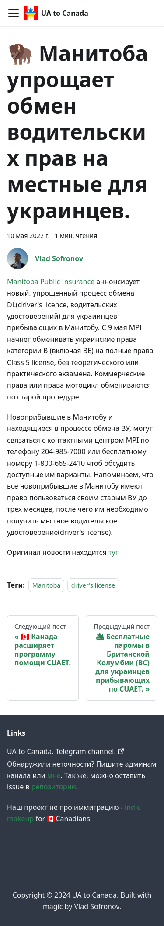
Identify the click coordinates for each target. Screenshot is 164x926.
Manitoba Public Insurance (50, 281)
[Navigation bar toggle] (13, 13)
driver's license (93, 585)
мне (54, 775)
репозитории (53, 787)
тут (113, 552)
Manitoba (46, 585)
